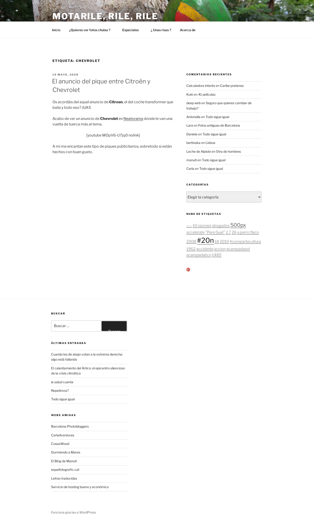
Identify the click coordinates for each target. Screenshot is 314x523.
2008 (191, 241)
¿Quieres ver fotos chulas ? (92, 30)
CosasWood (60, 444)
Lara (189, 125)
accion (220, 248)
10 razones (202, 225)
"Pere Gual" (215, 232)
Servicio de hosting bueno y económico (80, 487)
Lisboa (210, 143)
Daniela (191, 134)
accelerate (195, 232)
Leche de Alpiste (198, 151)
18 (217, 241)
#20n (205, 240)
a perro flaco (248, 232)
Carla (190, 168)
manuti (191, 160)
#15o (189, 226)
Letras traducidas (64, 478)
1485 (217, 254)
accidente (204, 248)
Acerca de (190, 30)
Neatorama (133, 118)
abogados (221, 225)
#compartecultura (245, 241)
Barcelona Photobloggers (70, 426)
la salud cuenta (62, 382)
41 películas (206, 94)
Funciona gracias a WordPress (73, 512)
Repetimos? (60, 390)
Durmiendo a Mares (65, 452)
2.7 (228, 232)
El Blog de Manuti (64, 461)
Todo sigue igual (217, 117)
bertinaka (193, 143)
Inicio (56, 30)
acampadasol (238, 248)
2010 (224, 241)
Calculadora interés (200, 86)
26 (234, 232)
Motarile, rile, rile (105, 16)
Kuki (189, 94)
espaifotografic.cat (65, 469)
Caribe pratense (232, 86)
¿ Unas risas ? (161, 30)
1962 (191, 248)
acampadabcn (198, 254)
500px (238, 225)
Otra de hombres (228, 151)
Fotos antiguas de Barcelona (219, 125)
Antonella (193, 117)
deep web (193, 103)
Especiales (132, 30)
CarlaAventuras (62, 435)
